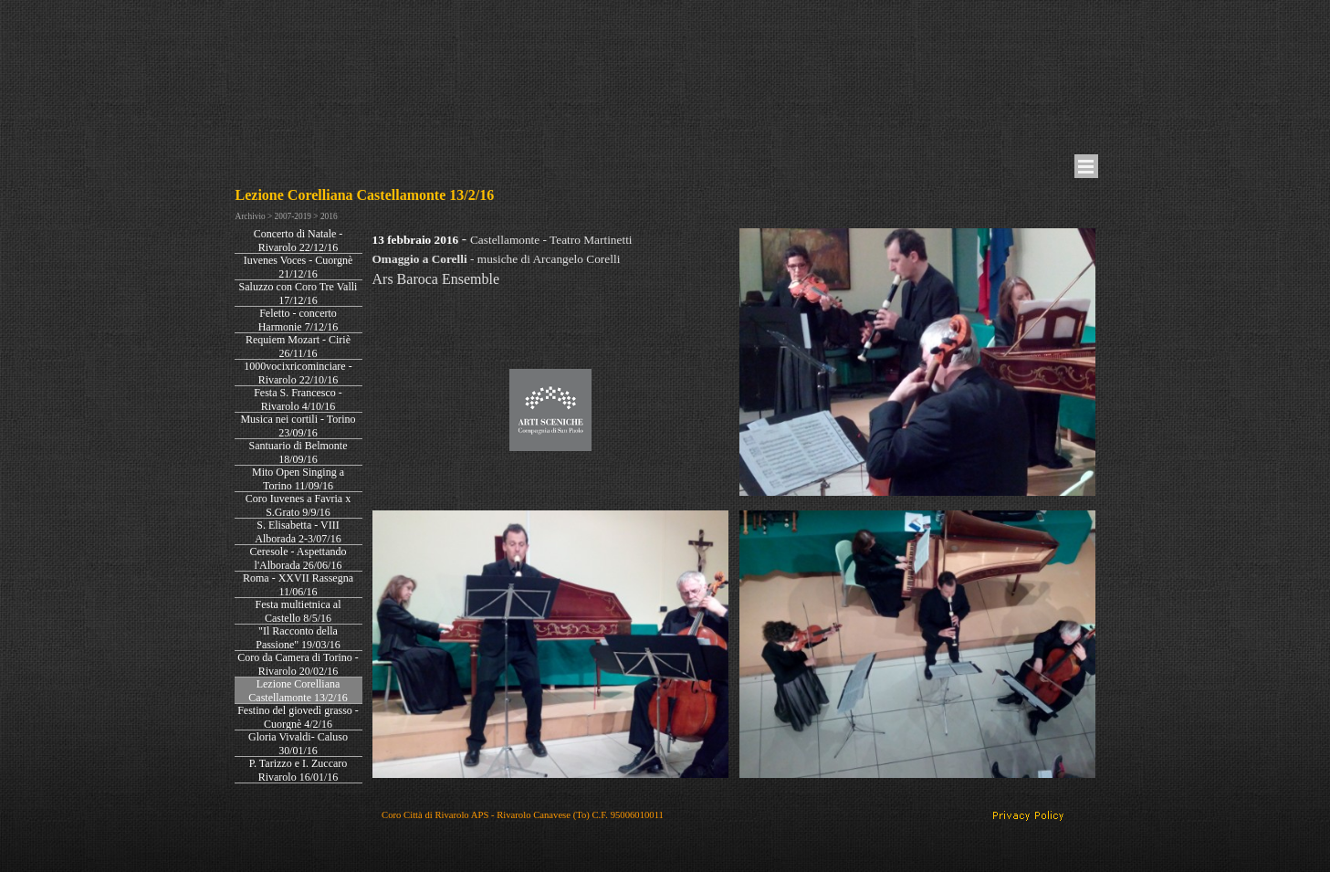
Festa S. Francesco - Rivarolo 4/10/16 (298, 399)
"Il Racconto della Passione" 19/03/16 (298, 638)
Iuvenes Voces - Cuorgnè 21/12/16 (298, 267)
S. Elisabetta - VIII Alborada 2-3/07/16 (297, 532)
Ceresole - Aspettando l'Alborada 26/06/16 (298, 558)
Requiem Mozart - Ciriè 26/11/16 (298, 346)
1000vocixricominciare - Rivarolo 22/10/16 (297, 373)
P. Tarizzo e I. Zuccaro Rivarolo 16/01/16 (298, 770)
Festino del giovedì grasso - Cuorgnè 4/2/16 (298, 717)
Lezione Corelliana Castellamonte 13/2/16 (297, 691)
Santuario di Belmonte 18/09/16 (298, 452)
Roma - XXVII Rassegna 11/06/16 (298, 585)
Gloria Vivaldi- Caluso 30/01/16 (298, 743)
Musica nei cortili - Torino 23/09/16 (297, 426)
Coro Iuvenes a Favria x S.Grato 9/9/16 (298, 505)
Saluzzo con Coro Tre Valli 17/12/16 (298, 293)
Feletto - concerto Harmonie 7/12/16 (298, 320)
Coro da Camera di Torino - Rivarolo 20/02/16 (298, 664)
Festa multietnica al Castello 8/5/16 (298, 611)
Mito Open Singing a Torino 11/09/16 (298, 479)
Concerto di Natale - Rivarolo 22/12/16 (298, 240)
